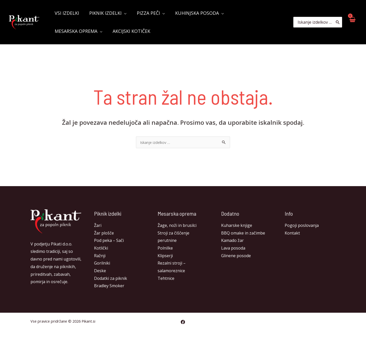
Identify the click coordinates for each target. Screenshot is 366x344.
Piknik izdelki (104, 13)
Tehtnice (166, 279)
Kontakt (292, 233)
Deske (100, 271)
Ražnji (99, 256)
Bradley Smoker (109, 286)
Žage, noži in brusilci (177, 226)
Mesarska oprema (251, 13)
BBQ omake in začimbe (243, 233)
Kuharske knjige (236, 226)
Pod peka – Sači (109, 241)
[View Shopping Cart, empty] (352, 22)
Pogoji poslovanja (302, 226)
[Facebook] (183, 322)
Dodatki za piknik (110, 279)
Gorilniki (102, 263)
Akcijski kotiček (73, 31)
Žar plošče (104, 233)
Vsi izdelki (66, 13)
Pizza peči (145, 13)
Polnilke (165, 248)
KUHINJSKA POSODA (193, 13)
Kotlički (101, 248)
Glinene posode (236, 256)
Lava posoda (233, 248)
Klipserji (165, 256)
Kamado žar (232, 241)
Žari (97, 226)
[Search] (338, 22)
